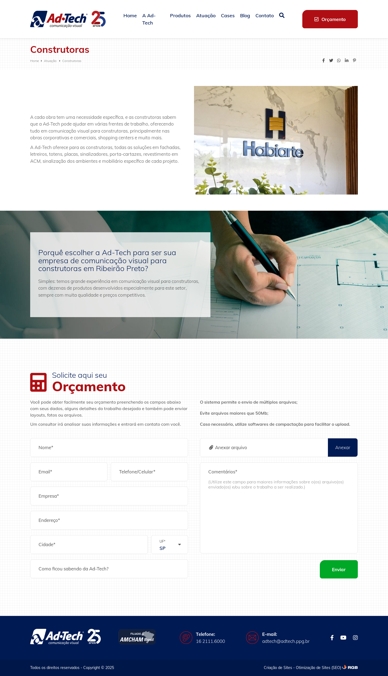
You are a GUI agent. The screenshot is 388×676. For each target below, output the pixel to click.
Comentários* (222, 471)
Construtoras (71, 61)
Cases (228, 15)
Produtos (180, 15)
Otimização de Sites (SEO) (318, 667)
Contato (264, 15)
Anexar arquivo (227, 447)
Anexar (342, 447)
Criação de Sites (278, 667)
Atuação (206, 15)
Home (130, 15)
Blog (245, 15)
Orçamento (330, 19)
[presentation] (241, 569)
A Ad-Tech (149, 19)
